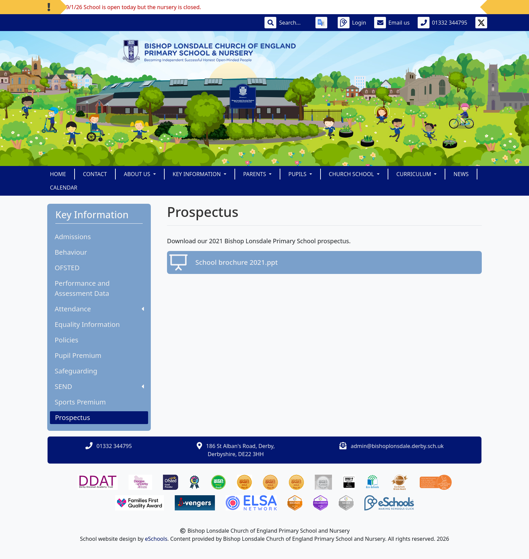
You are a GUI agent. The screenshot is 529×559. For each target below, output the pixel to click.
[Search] (293, 22)
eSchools (156, 538)
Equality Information (87, 324)
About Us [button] (138, 174)
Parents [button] (255, 174)
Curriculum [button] (414, 174)
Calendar (63, 187)
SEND (99, 386)
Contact (95, 174)
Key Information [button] (197, 174)
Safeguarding (76, 370)
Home (58, 174)
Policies (66, 339)
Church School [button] (352, 174)
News (461, 174)
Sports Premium (80, 402)
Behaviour (71, 252)
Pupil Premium (78, 355)
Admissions (73, 236)
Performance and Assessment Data (82, 288)
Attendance (99, 308)
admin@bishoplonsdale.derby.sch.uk (397, 446)
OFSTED (67, 267)
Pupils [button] (298, 174)
